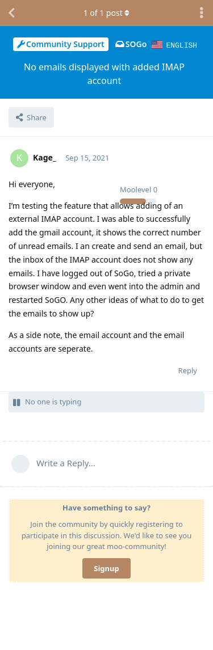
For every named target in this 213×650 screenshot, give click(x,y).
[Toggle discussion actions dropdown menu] (201, 13)
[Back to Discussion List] (11, 13)
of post (106, 12)
